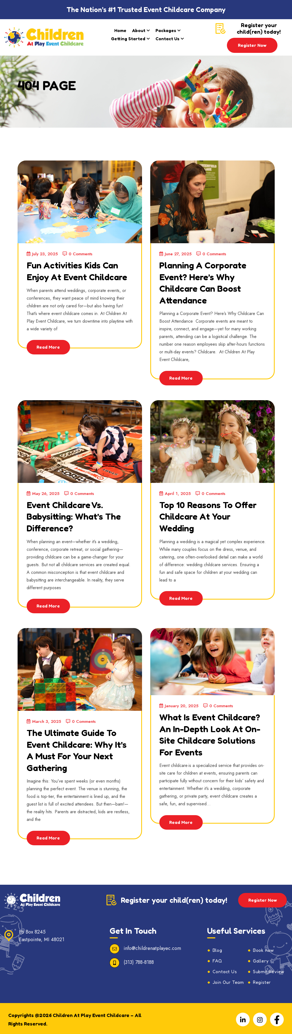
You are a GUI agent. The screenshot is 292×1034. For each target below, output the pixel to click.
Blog (217, 948)
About (138, 30)
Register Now (252, 45)
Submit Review (268, 969)
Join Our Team (228, 980)
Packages (165, 30)
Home (120, 30)
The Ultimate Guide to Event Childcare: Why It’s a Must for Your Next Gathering (77, 748)
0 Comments (80, 254)
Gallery (261, 958)
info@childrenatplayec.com (152, 946)
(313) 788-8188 (139, 960)
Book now (263, 948)
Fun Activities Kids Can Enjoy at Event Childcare (78, 276)
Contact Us (167, 38)
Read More (49, 357)
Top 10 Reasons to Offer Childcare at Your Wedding (212, 514)
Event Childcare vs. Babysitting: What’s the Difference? (79, 514)
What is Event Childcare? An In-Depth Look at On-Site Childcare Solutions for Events (211, 737)
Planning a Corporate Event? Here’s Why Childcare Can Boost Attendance (208, 282)
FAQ (217, 958)
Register (262, 980)
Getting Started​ (128, 38)
